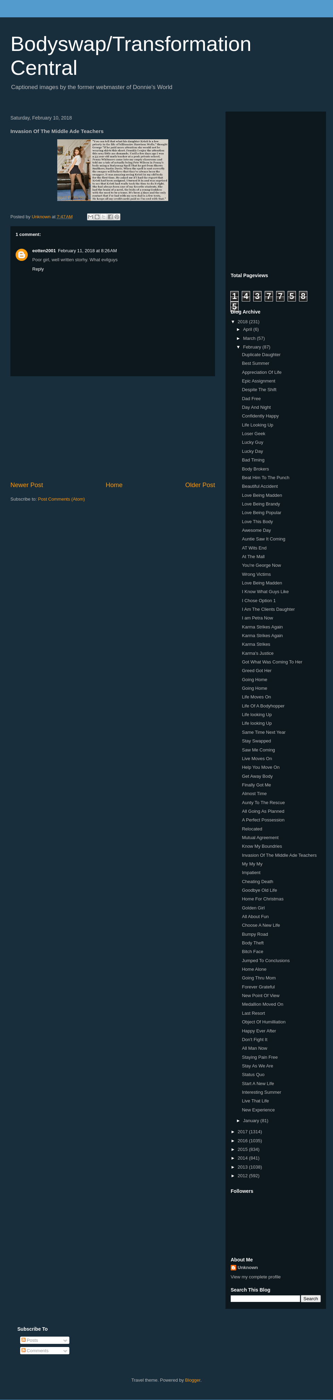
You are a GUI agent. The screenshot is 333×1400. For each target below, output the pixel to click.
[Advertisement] (113, 428)
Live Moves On (257, 758)
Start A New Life (258, 1083)
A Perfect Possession (263, 819)
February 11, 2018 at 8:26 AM (87, 250)
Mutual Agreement (260, 837)
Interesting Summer (261, 1092)
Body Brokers (255, 469)
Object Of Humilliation (263, 1021)
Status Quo (253, 1074)
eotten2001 (44, 250)
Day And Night (256, 407)
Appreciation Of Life (261, 372)
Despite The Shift (259, 389)
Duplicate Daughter (261, 354)
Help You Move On (260, 767)
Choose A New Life (261, 925)
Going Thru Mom (258, 977)
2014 (243, 1158)
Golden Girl (253, 907)
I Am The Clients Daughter (268, 609)
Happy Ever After (259, 1030)
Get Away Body (257, 776)
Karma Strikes (256, 644)
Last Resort (253, 1013)
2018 (243, 321)
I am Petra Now (257, 617)
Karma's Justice (257, 653)
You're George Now (261, 565)
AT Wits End (254, 548)
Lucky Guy (252, 442)
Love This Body (257, 521)
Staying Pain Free (260, 1057)
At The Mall (253, 556)
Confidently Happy (260, 416)
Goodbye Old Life (259, 890)
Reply (38, 269)
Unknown (248, 1267)
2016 (243, 1140)
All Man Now (254, 1048)
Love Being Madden (262, 495)
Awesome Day (256, 530)
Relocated (252, 828)
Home (114, 485)
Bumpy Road (255, 934)
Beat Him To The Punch (265, 477)
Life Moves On (256, 696)
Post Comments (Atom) (61, 499)
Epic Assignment (258, 381)
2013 (243, 1167)
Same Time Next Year (263, 732)
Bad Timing (253, 460)
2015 (243, 1149)
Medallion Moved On (262, 1004)
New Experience (258, 1109)
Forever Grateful (258, 986)
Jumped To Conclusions (266, 960)
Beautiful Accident (260, 486)
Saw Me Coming (258, 749)
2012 (243, 1175)
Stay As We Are (257, 1065)
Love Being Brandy (261, 504)
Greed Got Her (256, 670)
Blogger (192, 1380)
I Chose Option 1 (259, 600)
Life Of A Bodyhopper (263, 705)
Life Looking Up (257, 425)
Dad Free (251, 398)
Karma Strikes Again (262, 626)
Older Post (200, 485)
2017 (243, 1131)
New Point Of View (260, 995)
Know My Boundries (262, 846)
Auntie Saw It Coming (263, 538)
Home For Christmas (262, 898)
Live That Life (255, 1100)
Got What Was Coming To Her (272, 661)
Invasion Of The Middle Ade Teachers (279, 855)
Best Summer (255, 363)
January (252, 1120)
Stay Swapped (256, 740)
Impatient (251, 872)
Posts (30, 1340)
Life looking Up (257, 714)
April (248, 329)
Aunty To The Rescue (263, 802)
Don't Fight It (254, 1039)
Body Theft (253, 942)
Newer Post (26, 485)
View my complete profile (256, 1276)
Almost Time (254, 793)
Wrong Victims (256, 574)
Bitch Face (252, 951)
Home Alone (254, 969)
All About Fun (255, 916)
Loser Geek (253, 433)
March (250, 338)
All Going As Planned (263, 811)
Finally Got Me (256, 784)
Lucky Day (252, 451)
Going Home (254, 679)
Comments (35, 1350)
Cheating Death (257, 881)
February (253, 347)
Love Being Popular (261, 512)
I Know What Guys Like (265, 591)
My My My (252, 863)
